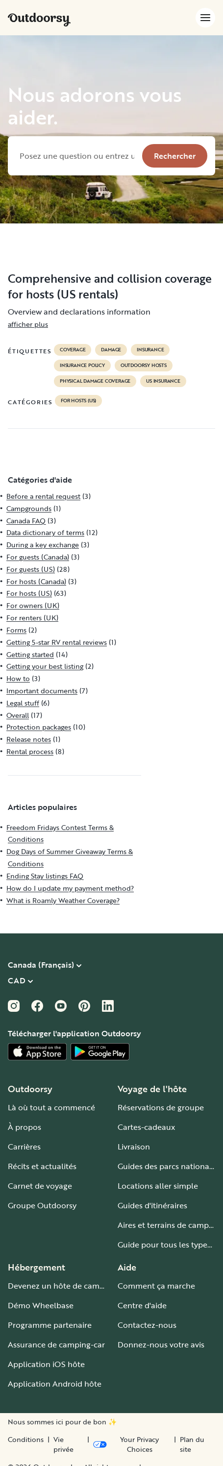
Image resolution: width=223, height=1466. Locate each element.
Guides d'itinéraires (152, 1205)
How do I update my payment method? (70, 888)
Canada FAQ (26, 520)
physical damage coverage (95, 381)
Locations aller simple (158, 1186)
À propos (24, 1127)
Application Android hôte (54, 1384)
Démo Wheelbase (41, 1305)
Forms (16, 630)
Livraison (134, 1146)
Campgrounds (28, 508)
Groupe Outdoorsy (42, 1205)
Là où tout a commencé (51, 1107)
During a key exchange (42, 544)
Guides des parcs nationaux (168, 1166)
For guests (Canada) (37, 557)
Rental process (29, 751)
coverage (72, 350)
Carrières (24, 1146)
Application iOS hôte (46, 1364)
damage (111, 350)
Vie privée (63, 1444)
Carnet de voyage (40, 1186)
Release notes (28, 739)
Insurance (150, 350)
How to (18, 678)
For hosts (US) (78, 401)
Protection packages (38, 727)
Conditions (26, 1439)
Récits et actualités (42, 1166)
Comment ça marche (156, 1286)
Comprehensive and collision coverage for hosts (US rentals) (110, 286)
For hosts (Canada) (36, 581)
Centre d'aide (142, 1305)
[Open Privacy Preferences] (131, 1444)
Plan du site (192, 1444)
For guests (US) (30, 569)
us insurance (163, 381)
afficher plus (28, 324)
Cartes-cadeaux (146, 1127)
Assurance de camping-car (56, 1344)
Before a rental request (43, 496)
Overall (17, 715)
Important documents (41, 690)
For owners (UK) (32, 605)
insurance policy (82, 365)
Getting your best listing (44, 666)
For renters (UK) (32, 617)
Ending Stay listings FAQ (44, 876)
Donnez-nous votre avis (161, 1344)
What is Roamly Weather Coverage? (63, 900)
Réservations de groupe (161, 1107)
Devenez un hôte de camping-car (69, 1286)
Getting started (30, 654)
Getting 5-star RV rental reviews (56, 642)
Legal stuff (22, 703)
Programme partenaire (50, 1325)
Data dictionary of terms (45, 532)
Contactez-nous (147, 1325)
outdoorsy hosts (144, 365)
